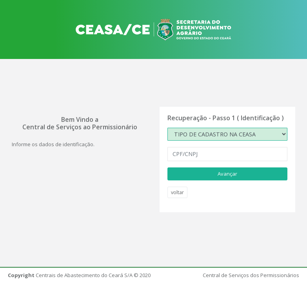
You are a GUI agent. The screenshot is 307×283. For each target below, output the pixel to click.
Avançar (227, 173)
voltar (177, 192)
